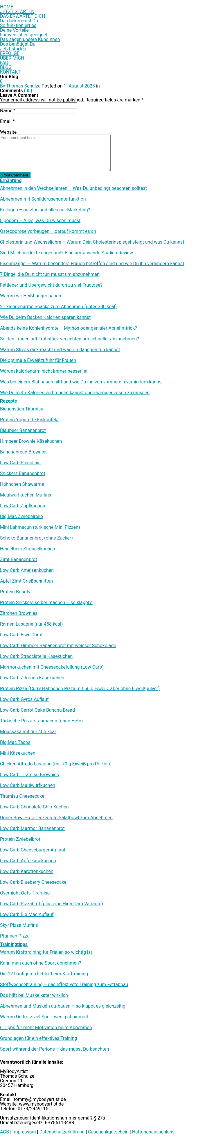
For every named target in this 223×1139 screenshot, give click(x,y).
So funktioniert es (18, 25)
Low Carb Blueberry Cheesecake (33, 882)
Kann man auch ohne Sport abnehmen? (40, 963)
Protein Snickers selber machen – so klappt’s (46, 602)
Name (8, 110)
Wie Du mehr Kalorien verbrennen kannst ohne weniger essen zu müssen (75, 392)
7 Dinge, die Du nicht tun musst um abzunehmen (50, 274)
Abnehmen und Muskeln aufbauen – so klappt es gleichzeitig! (63, 1006)
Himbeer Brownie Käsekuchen (31, 441)
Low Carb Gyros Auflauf (24, 699)
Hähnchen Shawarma (22, 484)
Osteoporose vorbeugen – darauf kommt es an (48, 231)
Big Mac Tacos (15, 742)
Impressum (24, 1132)
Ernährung (10, 180)
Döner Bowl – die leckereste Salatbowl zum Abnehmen (56, 817)
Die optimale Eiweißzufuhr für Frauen (38, 360)
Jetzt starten (13, 48)
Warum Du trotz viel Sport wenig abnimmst (44, 1017)
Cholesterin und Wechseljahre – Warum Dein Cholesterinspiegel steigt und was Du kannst (92, 242)
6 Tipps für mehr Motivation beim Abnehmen (46, 1027)
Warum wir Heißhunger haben (30, 296)
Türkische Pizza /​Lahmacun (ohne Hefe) (41, 721)
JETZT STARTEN (17, 11)
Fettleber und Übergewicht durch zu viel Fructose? (51, 285)
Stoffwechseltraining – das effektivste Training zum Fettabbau (64, 984)
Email (7, 121)
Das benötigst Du (17, 44)
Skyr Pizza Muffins (19, 925)
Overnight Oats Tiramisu (25, 893)
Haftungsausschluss (153, 1132)
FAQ (4, 62)
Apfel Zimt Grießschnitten (26, 581)
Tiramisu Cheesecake (22, 796)
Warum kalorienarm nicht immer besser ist (44, 371)
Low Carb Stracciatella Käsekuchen (36, 656)
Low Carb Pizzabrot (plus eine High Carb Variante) (51, 903)
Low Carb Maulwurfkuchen (27, 785)
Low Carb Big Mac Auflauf (26, 914)
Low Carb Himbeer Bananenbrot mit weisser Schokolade (58, 645)
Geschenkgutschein (108, 1132)
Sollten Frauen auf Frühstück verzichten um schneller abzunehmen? (69, 339)
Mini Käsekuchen (17, 753)
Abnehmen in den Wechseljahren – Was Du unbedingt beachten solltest (73, 188)
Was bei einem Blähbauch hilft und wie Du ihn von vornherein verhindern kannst (81, 382)
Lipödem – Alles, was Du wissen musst (40, 220)
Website (8, 132)
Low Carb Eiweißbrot (21, 635)
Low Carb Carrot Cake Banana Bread (37, 710)
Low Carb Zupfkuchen (22, 506)
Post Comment (15, 175)
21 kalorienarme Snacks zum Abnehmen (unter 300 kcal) (58, 306)
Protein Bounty (15, 592)
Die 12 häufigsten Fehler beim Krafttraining (44, 974)
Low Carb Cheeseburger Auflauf (32, 850)
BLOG (6, 67)
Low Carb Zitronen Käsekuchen (32, 678)
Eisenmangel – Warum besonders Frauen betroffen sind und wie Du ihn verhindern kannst (92, 263)
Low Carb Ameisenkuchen (27, 570)
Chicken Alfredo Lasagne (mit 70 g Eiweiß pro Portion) (56, 764)
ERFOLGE (9, 53)
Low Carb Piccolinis (20, 462)
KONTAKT (10, 72)
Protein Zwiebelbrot (20, 839)
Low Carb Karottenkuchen (26, 871)
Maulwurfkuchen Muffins (25, 495)
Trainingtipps (14, 944)
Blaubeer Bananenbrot (23, 430)
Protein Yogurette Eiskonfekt (29, 419)
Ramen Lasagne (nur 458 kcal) (31, 624)
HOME (6, 7)
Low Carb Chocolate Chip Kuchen (34, 807)
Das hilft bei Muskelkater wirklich (34, 995)
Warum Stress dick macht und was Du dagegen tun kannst (60, 349)
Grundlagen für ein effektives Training (38, 1038)
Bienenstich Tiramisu (21, 409)
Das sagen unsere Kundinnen (30, 39)
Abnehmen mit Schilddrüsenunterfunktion (43, 199)
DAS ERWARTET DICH (23, 16)
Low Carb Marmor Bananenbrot (32, 828)
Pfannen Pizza (15, 936)
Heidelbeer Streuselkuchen (27, 549)
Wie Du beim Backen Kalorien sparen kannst (45, 317)
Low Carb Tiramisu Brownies (29, 774)
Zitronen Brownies (18, 613)
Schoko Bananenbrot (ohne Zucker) (36, 538)
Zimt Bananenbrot (18, 559)
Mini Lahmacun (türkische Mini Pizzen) (40, 527)
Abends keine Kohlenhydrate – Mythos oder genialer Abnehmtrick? (68, 328)
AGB (4, 1132)
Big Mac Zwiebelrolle (21, 516)
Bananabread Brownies (24, 452)
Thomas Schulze (23, 86)
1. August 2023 (79, 86)
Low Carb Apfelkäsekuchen (28, 860)
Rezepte (8, 401)
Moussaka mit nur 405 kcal (28, 731)
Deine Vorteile (14, 30)
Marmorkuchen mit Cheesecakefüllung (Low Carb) (52, 667)
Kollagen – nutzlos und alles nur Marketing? (45, 210)
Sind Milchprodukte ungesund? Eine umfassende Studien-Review (66, 253)
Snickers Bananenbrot (22, 473)
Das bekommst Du (19, 21)
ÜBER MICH (12, 58)
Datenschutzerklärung (61, 1132)
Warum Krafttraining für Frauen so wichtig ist (46, 952)
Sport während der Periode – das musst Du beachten (54, 1049)
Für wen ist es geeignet (24, 35)
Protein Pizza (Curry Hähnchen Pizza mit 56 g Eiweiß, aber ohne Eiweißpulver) (80, 688)
